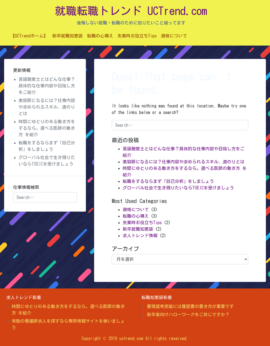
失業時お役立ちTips (137, 36)
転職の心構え (100, 36)
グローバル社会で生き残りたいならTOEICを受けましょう (178, 188)
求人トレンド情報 (140, 235)
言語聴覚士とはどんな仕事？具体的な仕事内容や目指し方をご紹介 (46, 85)
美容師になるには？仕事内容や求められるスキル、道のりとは (183, 162)
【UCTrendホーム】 (29, 36)
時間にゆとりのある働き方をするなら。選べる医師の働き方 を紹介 (46, 128)
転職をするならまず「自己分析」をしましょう (168, 181)
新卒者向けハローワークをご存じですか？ (188, 314)
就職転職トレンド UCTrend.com (131, 10)
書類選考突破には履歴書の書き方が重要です (190, 306)
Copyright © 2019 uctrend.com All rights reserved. (135, 338)
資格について (174, 36)
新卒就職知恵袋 (67, 36)
